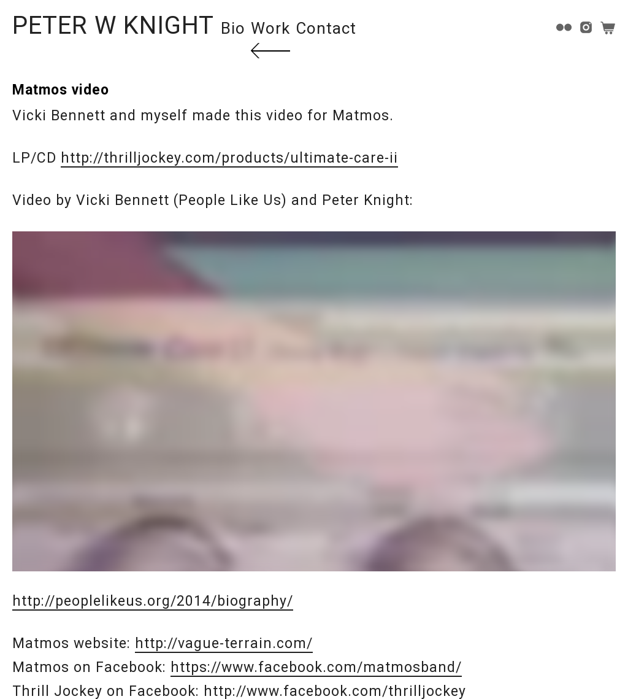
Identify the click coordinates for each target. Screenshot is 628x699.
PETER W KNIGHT (113, 25)
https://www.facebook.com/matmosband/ (316, 667)
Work (270, 28)
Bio (233, 28)
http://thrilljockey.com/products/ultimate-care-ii (229, 158)
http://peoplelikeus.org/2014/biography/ (152, 601)
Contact (326, 28)
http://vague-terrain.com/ (224, 643)
